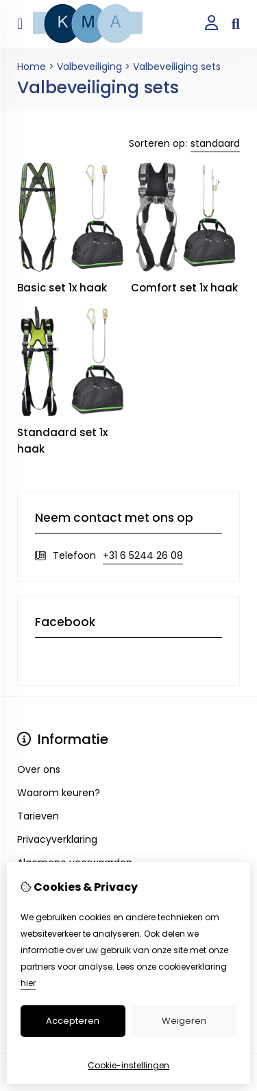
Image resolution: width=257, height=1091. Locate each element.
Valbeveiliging (89, 66)
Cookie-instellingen (128, 1065)
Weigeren (184, 1020)
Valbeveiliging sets (177, 66)
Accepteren (72, 1020)
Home (31, 66)
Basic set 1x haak (62, 287)
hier (28, 983)
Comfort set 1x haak (184, 287)
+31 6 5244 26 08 (143, 555)
